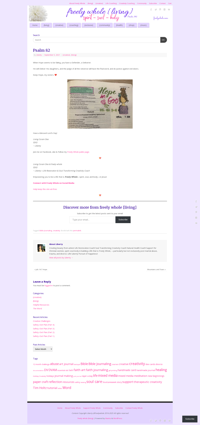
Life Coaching (111, 3)
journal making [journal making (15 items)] (64, 376)
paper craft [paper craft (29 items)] (40, 382)
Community (142, 3)
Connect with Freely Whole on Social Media (54, 183)
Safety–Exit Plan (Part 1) (43, 336)
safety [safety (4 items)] (77, 382)
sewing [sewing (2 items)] (83, 382)
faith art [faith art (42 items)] (79, 370)
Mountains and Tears (156, 269)
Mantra (108, 418)
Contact (162, 3)
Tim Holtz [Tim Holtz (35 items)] (40, 388)
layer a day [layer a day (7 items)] (87, 375)
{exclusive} (88, 25)
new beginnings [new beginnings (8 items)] (156, 375)
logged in (49, 285)
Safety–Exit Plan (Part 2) (43, 332)
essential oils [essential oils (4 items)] (63, 370)
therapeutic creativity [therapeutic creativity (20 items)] (148, 382)
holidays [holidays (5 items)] (50, 376)
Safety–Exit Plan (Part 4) (43, 324)
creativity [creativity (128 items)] (137, 363)
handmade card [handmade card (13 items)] (127, 370)
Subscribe (153, 3)
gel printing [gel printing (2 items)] (113, 370)
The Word (37, 308)
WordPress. (117, 418)
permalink (77, 230)
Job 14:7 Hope (40, 269)
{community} (104, 25)
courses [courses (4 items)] (115, 364)
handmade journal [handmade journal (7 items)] (145, 370)
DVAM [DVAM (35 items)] (53, 370)
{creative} (99, 3)
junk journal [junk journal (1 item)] (77, 376)
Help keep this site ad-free (45, 189)
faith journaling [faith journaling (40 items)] (97, 370)
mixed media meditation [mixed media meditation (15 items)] (132, 376)
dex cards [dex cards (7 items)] (150, 364)
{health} (119, 25)
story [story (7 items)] (119, 382)
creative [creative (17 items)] (124, 364)
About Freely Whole (77, 3)
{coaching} (74, 25)
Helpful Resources (41, 304)
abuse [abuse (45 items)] (54, 364)
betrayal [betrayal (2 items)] (77, 364)
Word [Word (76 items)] (66, 387)
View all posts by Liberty (61, 257)
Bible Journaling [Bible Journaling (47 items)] (100, 364)
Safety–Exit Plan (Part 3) (43, 328)
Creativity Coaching (127, 3)
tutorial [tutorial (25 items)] (52, 388)
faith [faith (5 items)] (71, 370)
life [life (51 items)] (95, 375)
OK (162, 39)
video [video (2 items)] (60, 388)
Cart (169, 3)
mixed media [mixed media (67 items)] (108, 375)
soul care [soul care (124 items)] (94, 381)
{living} (90, 3)
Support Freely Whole (92, 408)
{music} (143, 25)
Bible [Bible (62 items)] (84, 363)
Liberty (39, 55)
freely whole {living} (85, 418)
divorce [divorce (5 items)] (159, 364)
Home (35, 25)
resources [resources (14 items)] (68, 382)
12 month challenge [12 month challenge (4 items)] (41, 364)
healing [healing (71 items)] (161, 369)
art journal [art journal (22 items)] (66, 364)
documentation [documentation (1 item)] (38, 370)
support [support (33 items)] (127, 382)
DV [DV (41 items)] (46, 370)
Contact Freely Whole (134, 408)
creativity (56, 230)
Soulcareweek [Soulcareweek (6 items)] (109, 382)
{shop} (131, 25)
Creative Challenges (41, 321)
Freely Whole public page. (78, 152)
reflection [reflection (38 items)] (55, 382)
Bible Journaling (46, 230)
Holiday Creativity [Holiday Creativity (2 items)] (39, 376)
